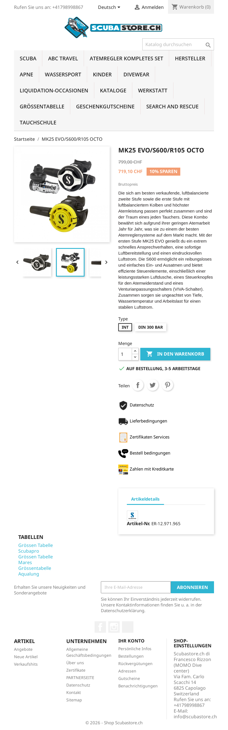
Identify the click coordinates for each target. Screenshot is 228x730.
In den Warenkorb (175, 354)
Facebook (100, 627)
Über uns (75, 662)
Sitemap (74, 700)
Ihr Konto (131, 641)
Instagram (114, 627)
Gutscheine (129, 678)
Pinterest (167, 385)
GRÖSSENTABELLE (42, 106)
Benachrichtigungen (138, 686)
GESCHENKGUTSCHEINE (105, 106)
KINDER (102, 74)
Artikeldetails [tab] (145, 499)
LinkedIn (127, 627)
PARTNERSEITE (80, 677)
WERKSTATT (152, 90)
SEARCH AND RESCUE (172, 106)
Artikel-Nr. (138, 523)
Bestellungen (131, 656)
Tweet (152, 385)
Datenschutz (78, 685)
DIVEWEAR (136, 74)
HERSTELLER (190, 58)
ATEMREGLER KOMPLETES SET (126, 58)
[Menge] (125, 354)
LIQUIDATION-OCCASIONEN (54, 90)
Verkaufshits (26, 664)
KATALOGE (113, 90)
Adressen (127, 671)
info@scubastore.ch (195, 716)
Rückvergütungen (135, 663)
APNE (26, 74)
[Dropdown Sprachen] (110, 7)
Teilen (137, 385)
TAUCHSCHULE (38, 122)
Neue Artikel (26, 656)
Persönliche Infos (134, 648)
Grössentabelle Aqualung (34, 571)
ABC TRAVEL (63, 58)
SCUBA (28, 58)
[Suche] (178, 44)
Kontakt (73, 692)
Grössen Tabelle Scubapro (35, 548)
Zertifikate (75, 670)
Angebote (23, 649)
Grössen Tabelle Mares (35, 560)
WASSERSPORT (63, 74)
